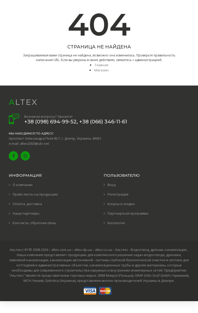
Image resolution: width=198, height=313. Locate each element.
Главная (101, 65)
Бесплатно (116, 223)
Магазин (101, 70)
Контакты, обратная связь (34, 223)
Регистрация (118, 194)
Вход (112, 184)
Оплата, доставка (27, 203)
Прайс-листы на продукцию (35, 194)
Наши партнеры (26, 213)
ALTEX (23, 102)
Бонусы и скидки (121, 203)
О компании (22, 184)
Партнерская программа (128, 213)
